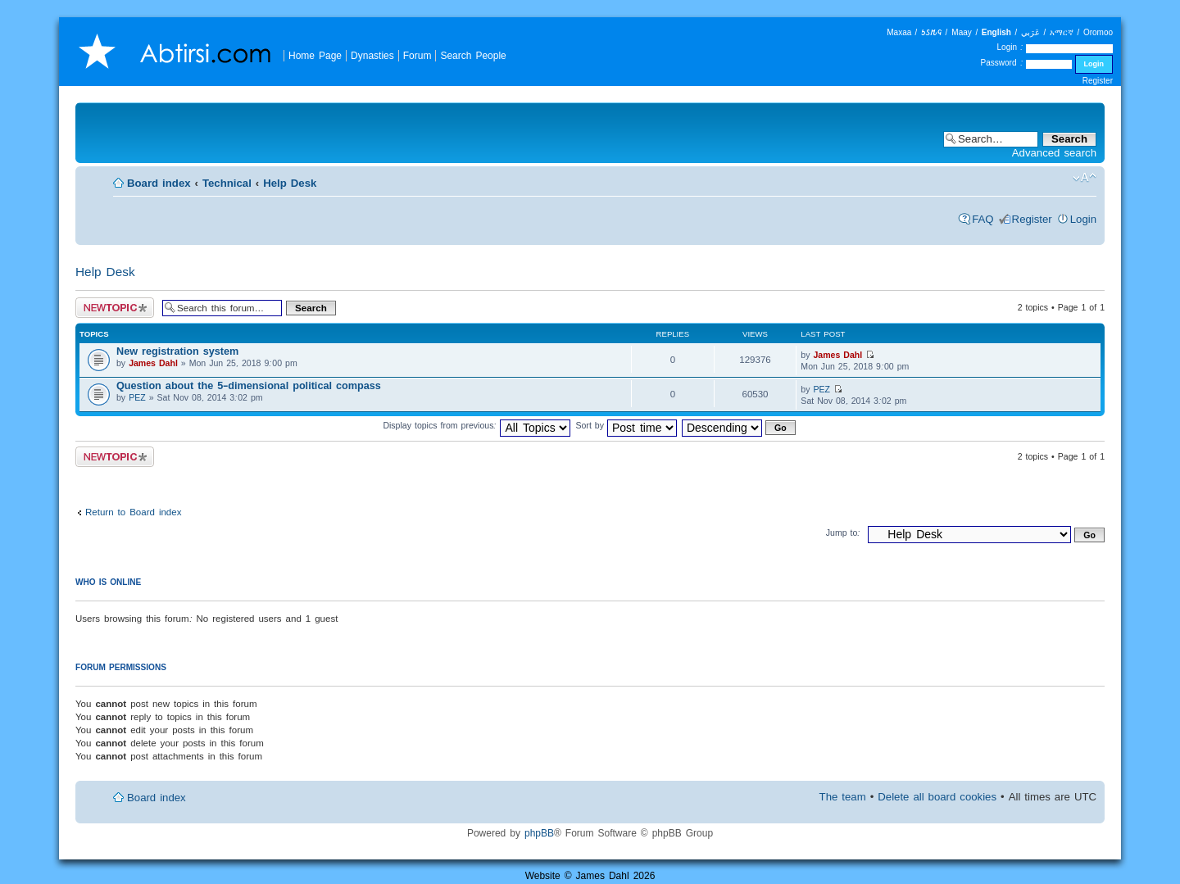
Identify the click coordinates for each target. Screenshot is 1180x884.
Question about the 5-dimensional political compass (248, 385)
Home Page (315, 55)
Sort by (625, 425)
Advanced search (1054, 152)
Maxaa (899, 32)
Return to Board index (133, 511)
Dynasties (372, 55)
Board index (159, 183)
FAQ (982, 219)
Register (1097, 80)
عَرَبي (1030, 32)
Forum (417, 55)
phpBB (539, 832)
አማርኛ (1061, 32)
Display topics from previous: (476, 425)
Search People (473, 55)
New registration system (177, 351)
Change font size (1084, 177)
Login (1083, 219)
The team (842, 796)
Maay (961, 32)
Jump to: (843, 532)
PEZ (137, 397)
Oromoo (1098, 32)
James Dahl (153, 363)
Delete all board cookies (937, 796)
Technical (227, 183)
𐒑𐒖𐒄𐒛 (931, 32)
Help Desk (289, 183)
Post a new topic (114, 307)
